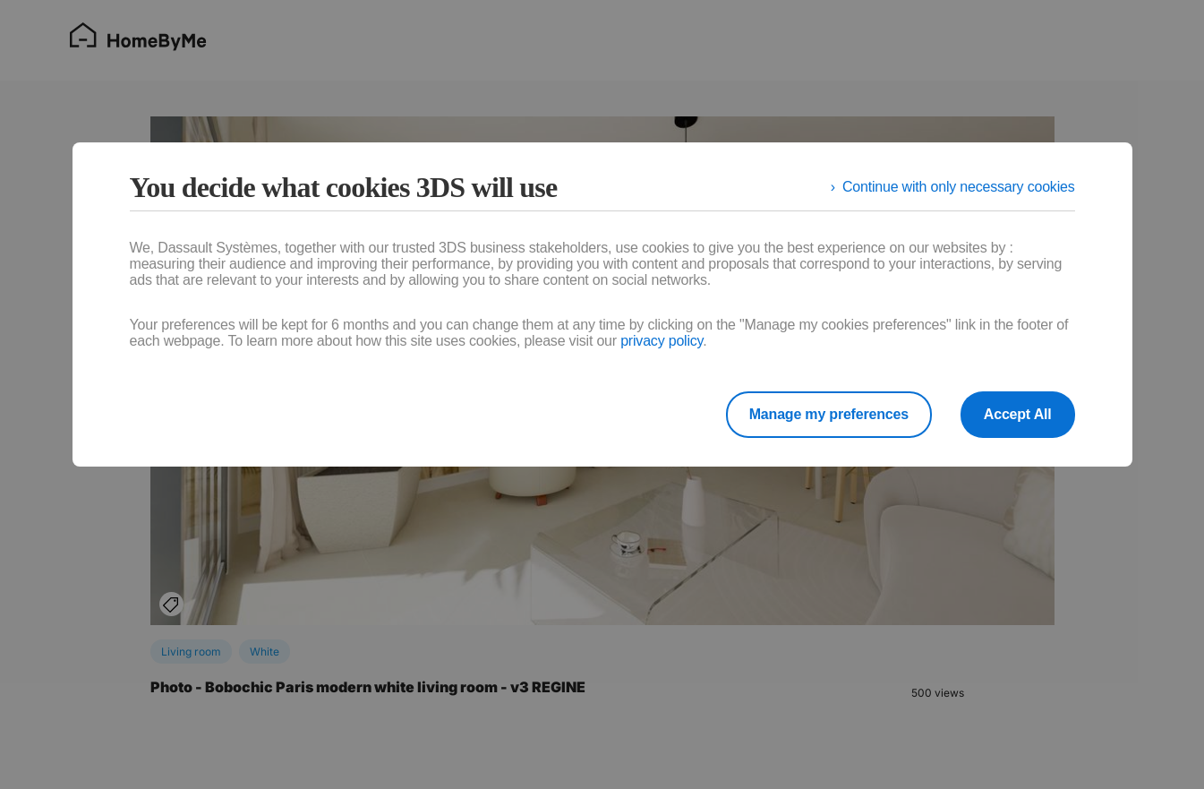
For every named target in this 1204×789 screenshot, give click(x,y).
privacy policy (661, 340)
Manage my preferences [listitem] (829, 414)
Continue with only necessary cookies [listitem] (958, 186)
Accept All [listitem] (1018, 414)
